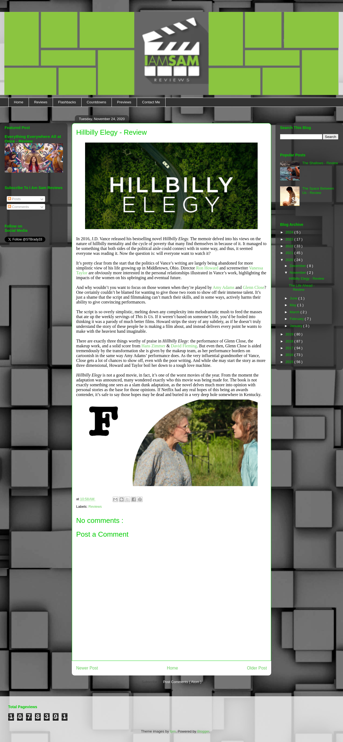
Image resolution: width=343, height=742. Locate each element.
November (298, 273)
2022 (289, 246)
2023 (289, 239)
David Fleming (184, 346)
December (298, 266)
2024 (289, 232)
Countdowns (96, 102)
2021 (289, 253)
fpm (173, 731)
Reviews (40, 102)
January (296, 326)
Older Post (257, 668)
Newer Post (87, 668)
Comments (18, 207)
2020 (289, 260)
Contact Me (151, 102)
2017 (289, 348)
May (293, 305)
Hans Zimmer (153, 346)
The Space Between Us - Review (318, 190)
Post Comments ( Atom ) (182, 682)
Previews (124, 102)
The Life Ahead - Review (301, 287)
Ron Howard (207, 268)
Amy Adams (223, 287)
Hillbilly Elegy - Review (306, 278)
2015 (289, 362)
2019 (289, 334)
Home (18, 102)
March (295, 312)
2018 (289, 341)
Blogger (203, 731)
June (294, 298)
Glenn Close (253, 287)
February (297, 319)
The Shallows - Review (320, 163)
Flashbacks (67, 102)
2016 (289, 355)
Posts (14, 199)
